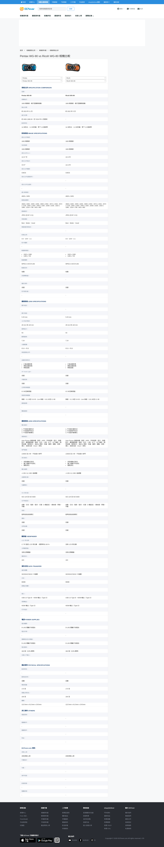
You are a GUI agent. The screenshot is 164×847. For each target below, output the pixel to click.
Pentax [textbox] (25, 78)
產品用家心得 (45, 825)
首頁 (21, 50)
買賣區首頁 (65, 813)
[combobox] (42, 77)
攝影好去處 (88, 813)
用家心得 (78, 16)
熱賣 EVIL (107, 828)
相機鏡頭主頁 (31, 50)
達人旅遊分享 (87, 825)
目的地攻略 (87, 819)
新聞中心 (23, 813)
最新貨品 (107, 816)
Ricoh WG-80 (70, 95)
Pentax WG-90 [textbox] (27, 81)
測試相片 (68, 16)
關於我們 (128, 813)
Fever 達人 (23, 816)
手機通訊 (65, 819)
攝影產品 (65, 816)
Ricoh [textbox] (68, 78)
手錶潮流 (65, 828)
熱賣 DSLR (107, 825)
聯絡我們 (128, 816)
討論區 (22, 825)
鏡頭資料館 (36, 16)
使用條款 (128, 825)
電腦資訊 (65, 822)
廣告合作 (128, 819)
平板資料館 (44, 822)
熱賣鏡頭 (107, 822)
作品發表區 (23, 822)
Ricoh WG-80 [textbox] (70, 81)
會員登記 (128, 822)
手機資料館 (44, 819)
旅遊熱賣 (86, 816)
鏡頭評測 (57, 16)
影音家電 (65, 825)
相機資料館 (24, 16)
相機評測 (47, 16)
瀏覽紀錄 (89, 16)
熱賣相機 (107, 819)
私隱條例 (128, 828)
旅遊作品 (86, 822)
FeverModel (24, 819)
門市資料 (107, 813)
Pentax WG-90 (26, 95)
